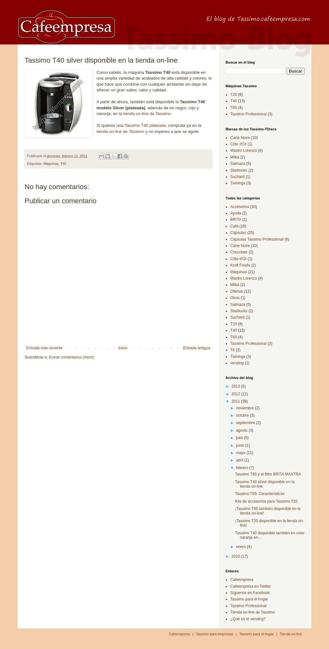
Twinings (237, 183)
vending (237, 363)
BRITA (235, 219)
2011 (236, 401)
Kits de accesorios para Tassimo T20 (266, 501)
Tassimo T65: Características (260, 493)
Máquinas (50, 164)
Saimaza (237, 163)
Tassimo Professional (248, 114)
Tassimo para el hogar (249, 599)
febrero (242, 468)
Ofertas (236, 291)
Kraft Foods (240, 265)
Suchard (237, 176)
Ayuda (235, 213)
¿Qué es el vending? (248, 619)
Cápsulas (238, 232)
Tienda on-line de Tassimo (252, 612)
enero (241, 547)
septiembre (246, 423)
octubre (243, 415)
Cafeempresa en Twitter (250, 586)
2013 (236, 386)
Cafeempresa (241, 579)
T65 (233, 107)
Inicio (123, 348)
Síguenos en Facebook (250, 593)
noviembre (245, 408)
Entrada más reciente (44, 348)
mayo (241, 453)
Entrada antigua (196, 348)
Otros (235, 298)
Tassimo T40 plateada (145, 125)
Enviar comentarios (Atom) (71, 357)
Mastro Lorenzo (243, 150)
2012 (236, 394)
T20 (233, 94)
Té (232, 350)
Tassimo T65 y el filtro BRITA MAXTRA (268, 474)
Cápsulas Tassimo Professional (257, 239)
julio (240, 438)
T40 (63, 164)
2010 (236, 556)
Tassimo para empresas (214, 634)
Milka (234, 157)
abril (240, 460)
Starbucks (238, 170)
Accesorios (239, 207)
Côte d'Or (238, 144)
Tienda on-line (291, 634)
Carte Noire (240, 137)
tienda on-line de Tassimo (147, 113)
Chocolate (239, 252)
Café (234, 226)
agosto (242, 430)
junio (240, 445)
